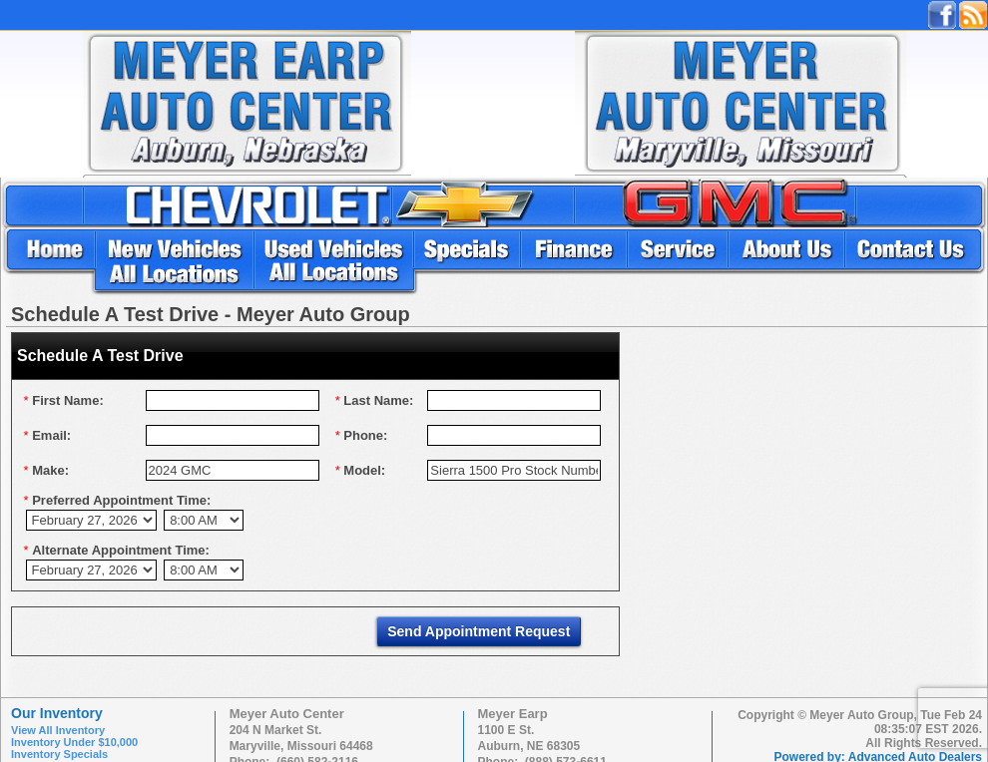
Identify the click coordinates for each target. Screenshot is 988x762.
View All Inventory (58, 730)
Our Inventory (57, 713)
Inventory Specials (59, 754)
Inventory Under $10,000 (74, 742)
